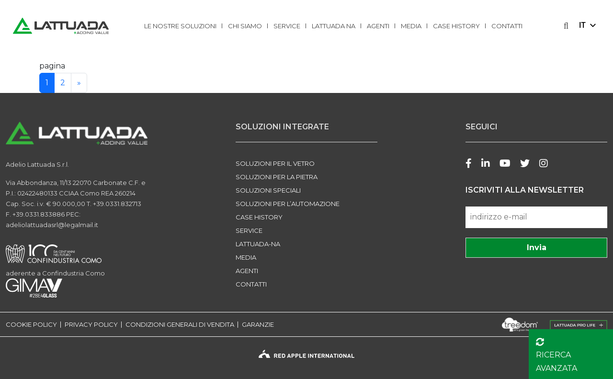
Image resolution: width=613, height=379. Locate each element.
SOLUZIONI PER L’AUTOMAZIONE (288, 203)
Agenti (378, 26)
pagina (52, 65)
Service (286, 26)
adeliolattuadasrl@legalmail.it (52, 225)
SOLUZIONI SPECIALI (268, 190)
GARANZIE (258, 325)
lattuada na (333, 26)
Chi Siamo (245, 26)
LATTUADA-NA (258, 244)
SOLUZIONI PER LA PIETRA (277, 177)
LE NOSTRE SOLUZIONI (180, 26)
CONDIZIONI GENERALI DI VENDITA (179, 325)
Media (411, 26)
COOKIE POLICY (31, 325)
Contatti (506, 26)
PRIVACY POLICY (91, 325)
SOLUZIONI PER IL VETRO (275, 163)
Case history (456, 26)
